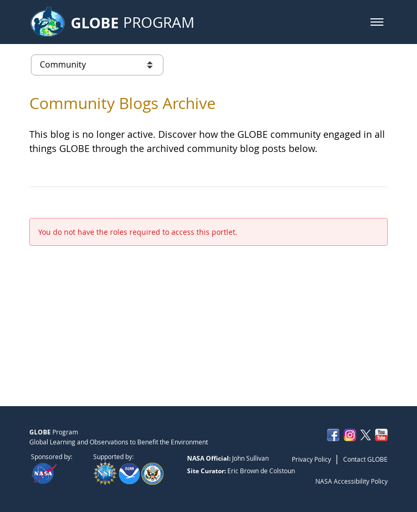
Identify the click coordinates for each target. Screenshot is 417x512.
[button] (377, 22)
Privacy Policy (311, 459)
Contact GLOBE (365, 459)
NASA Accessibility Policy (351, 481)
